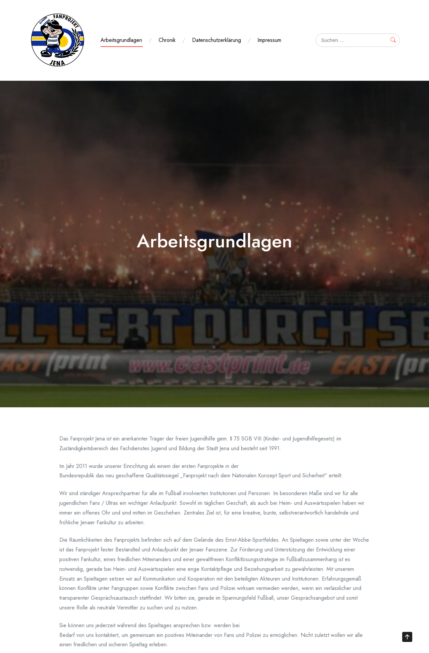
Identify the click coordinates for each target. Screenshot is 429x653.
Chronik (167, 40)
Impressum (269, 40)
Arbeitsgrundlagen (121, 40)
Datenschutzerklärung (216, 40)
